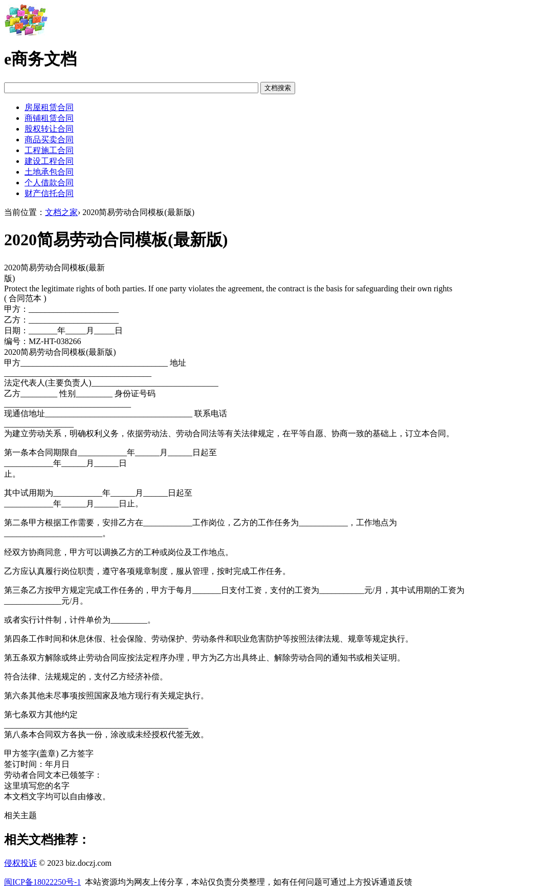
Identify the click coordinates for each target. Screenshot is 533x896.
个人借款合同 (49, 182)
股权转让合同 (49, 128)
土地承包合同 (49, 171)
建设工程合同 (49, 161)
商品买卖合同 (49, 139)
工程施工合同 (49, 150)
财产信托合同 (49, 193)
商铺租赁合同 (49, 118)
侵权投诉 (20, 863)
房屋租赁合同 (49, 107)
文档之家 (61, 212)
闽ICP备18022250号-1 (42, 882)
